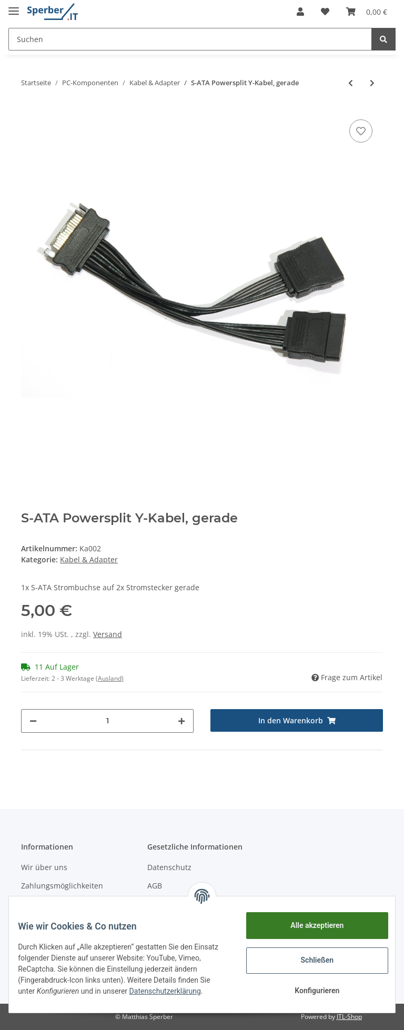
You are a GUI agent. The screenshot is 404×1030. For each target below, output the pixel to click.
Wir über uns (44, 867)
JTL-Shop (349, 1016)
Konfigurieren (309, 990)
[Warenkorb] (367, 11)
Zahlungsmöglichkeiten (62, 886)
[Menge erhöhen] (181, 721)
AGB (154, 886)
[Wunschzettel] (325, 11)
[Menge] (107, 721)
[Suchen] (190, 39)
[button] (300, 11)
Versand (107, 634)
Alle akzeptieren (309, 925)
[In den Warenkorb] (296, 720)
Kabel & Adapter (89, 559)
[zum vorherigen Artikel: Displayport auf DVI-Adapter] (350, 83)
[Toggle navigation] (13, 6)
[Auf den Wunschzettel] (360, 131)
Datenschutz (169, 867)
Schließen (309, 960)
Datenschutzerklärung (61, 997)
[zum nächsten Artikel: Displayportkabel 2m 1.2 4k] (372, 83)
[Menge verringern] (33, 721)
